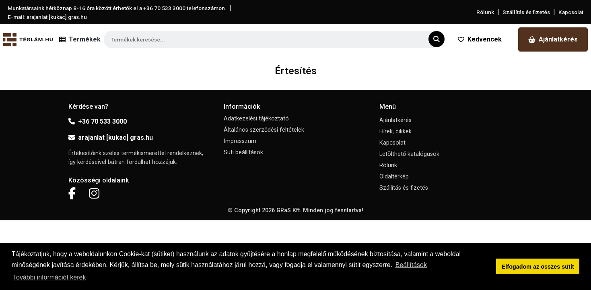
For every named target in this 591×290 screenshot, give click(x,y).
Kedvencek (480, 39)
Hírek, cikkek (395, 131)
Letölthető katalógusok (409, 154)
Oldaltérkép (394, 176)
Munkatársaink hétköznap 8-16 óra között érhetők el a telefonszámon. (117, 8)
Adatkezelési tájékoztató (256, 118)
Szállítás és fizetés (526, 12)
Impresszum (240, 141)
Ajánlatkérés (553, 39)
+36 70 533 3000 (97, 121)
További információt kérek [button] (49, 277)
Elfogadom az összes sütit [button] (538, 266)
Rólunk (485, 12)
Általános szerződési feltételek (264, 129)
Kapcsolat (570, 12)
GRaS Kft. (288, 210)
